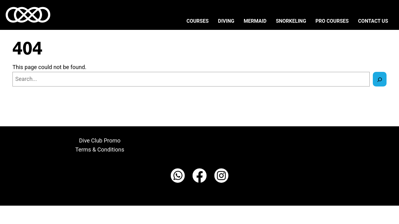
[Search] (380, 79)
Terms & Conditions (99, 149)
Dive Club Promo (100, 140)
